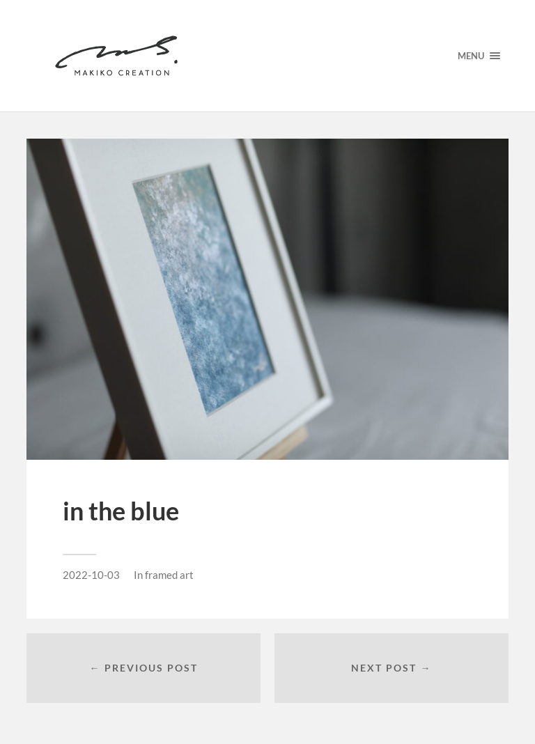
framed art (169, 574)
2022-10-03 (91, 574)
